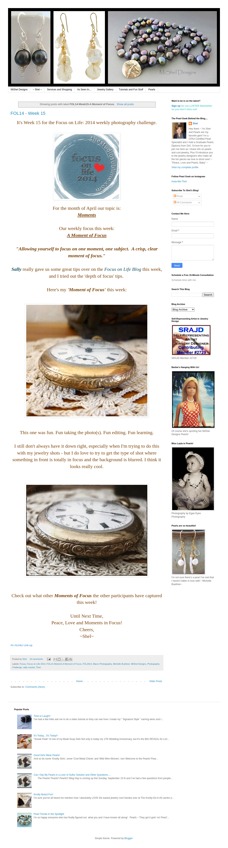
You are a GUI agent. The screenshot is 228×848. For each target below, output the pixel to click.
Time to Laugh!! (42, 716)
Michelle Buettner (121, 664)
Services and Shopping (59, 89)
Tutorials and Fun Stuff (131, 89)
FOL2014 (87, 664)
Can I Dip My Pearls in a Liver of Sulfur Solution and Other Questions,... (72, 774)
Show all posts (125, 104)
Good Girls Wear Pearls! (47, 755)
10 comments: (36, 659)
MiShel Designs (19, 89)
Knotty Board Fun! (43, 794)
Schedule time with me (184, 280)
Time (38, 667)
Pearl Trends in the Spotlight (49, 814)
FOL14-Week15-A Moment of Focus (64, 664)
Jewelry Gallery (105, 89)
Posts (178, 196)
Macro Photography (102, 664)
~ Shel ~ (37, 89)
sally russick (29, 667)
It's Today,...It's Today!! (46, 735)
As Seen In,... (84, 89)
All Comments (183, 202)
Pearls (151, 89)
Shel (195, 123)
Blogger (128, 838)
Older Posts (155, 681)
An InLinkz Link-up (21, 645)
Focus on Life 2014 (36, 664)
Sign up (176, 105)
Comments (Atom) (35, 687)
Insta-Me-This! (179, 181)
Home (79, 681)
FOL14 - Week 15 (27, 113)
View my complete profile (185, 167)
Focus (23, 664)
